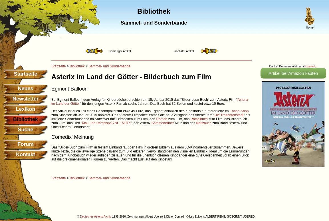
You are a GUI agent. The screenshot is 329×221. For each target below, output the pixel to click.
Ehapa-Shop (239, 111)
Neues (25, 88)
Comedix (310, 66)
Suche (25, 129)
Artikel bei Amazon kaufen (293, 73)
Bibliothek (77, 66)
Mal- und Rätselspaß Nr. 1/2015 (106, 123)
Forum (26, 144)
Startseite (25, 74)
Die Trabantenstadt (229, 115)
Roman (161, 119)
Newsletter (26, 99)
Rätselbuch (199, 119)
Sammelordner (163, 123)
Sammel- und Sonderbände (109, 66)
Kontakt (25, 154)
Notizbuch (203, 123)
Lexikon (25, 109)
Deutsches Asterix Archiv (95, 216)
